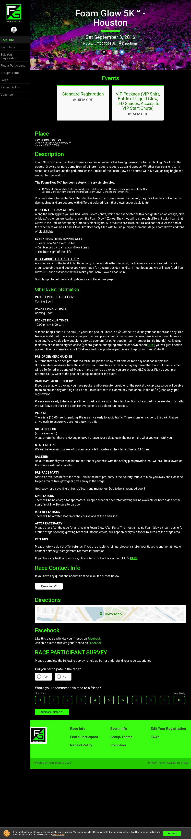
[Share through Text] (123, 52)
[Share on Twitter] (105, 52)
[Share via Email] (116, 52)
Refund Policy (12, 87)
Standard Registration (84, 96)
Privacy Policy (156, 765)
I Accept (172, 833)
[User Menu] (16, 30)
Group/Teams (12, 73)
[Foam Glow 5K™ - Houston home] (16, 13)
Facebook (96, 641)
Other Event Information (59, 292)
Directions (131, 43)
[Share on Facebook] (99, 52)
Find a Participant (15, 65)
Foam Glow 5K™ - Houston (111, 18)
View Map (111, 616)
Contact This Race (177, 765)
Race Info (9, 40)
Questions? (51, 589)
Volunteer (9, 94)
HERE (153, 347)
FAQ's (6, 80)
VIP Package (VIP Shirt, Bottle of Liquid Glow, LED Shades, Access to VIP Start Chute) (139, 103)
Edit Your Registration (11, 56)
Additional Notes (54, 714)
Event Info (10, 47)
